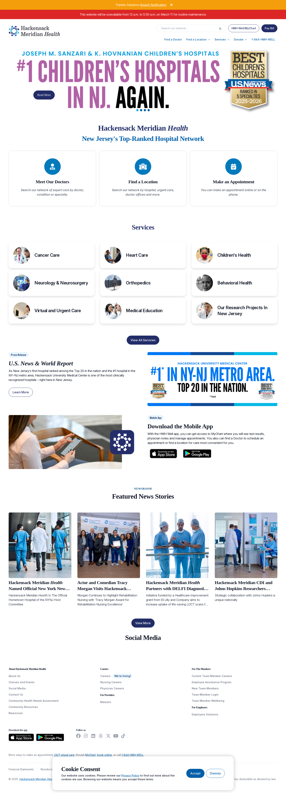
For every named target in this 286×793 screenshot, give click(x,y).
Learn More (21, 392)
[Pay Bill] (269, 28)
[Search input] (188, 28)
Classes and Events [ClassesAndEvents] (21, 682)
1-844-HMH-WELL (133, 754)
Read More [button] (44, 95)
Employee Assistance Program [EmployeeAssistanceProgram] (211, 682)
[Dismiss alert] (168, 4)
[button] (173, 39)
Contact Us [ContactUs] (16, 694)
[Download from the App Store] (21, 737)
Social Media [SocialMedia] (17, 688)
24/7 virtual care (64, 754)
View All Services (143, 340)
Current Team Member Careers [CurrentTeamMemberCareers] (212, 676)
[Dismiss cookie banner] (215, 773)
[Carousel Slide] (143, 81)
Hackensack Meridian (37, 779)
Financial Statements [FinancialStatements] (21, 769)
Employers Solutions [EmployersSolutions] (205, 714)
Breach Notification (153, 5)
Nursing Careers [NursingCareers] (111, 682)
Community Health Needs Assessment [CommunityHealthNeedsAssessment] (34, 700)
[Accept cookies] (195, 773)
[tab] (137, 110)
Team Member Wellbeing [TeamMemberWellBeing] (208, 700)
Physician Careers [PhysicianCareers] (112, 688)
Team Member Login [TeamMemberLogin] (205, 694)
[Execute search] (222, 28)
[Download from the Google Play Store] (50, 737)
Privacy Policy (130, 775)
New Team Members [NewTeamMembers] (205, 688)
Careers (105, 676)
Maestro (105, 702)
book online (104, 754)
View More (143, 623)
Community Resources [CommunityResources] (23, 706)
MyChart (90, 754)
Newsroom (16, 713)
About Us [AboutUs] (14, 676)
